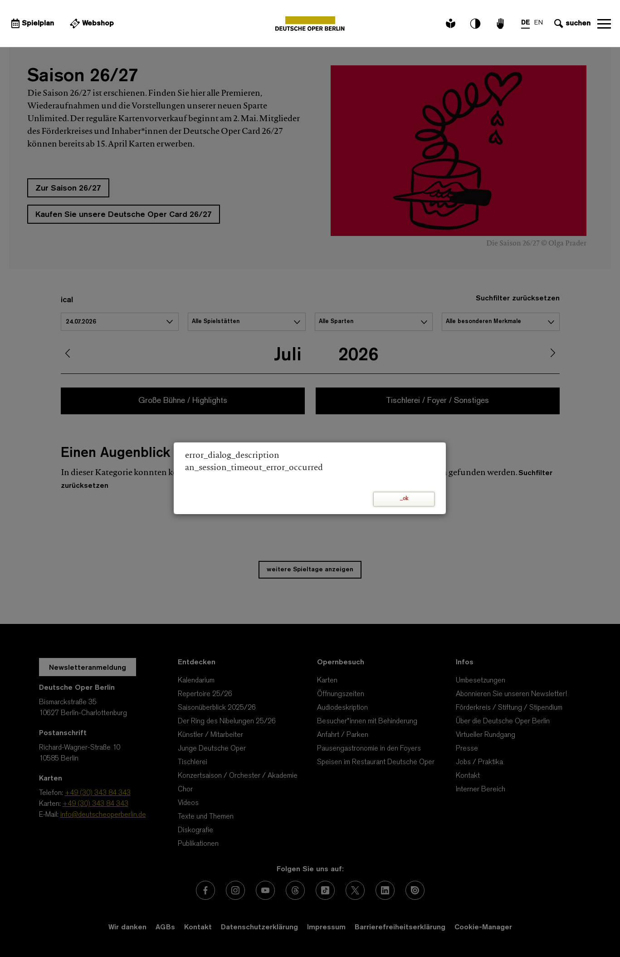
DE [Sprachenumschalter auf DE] (525, 23)
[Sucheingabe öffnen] (571, 23)
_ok (404, 498)
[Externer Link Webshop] (91, 23)
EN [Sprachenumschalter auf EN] (538, 23)
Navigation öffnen (604, 23)
